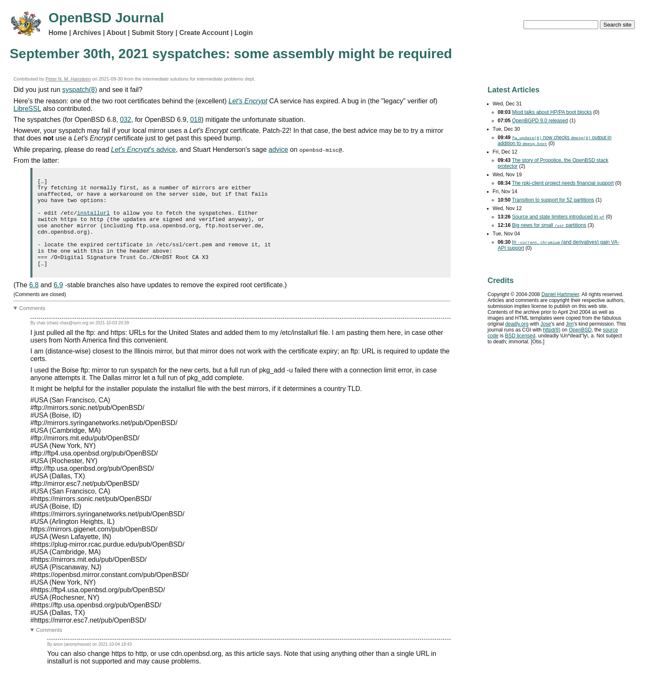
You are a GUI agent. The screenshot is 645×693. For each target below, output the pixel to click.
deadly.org (517, 324)
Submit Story (153, 32)
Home (57, 32)
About (116, 32)
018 (196, 119)
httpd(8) (551, 330)
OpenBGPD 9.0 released (540, 121)
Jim (570, 324)
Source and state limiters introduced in (558, 217)
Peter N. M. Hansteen (68, 78)
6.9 (58, 302)
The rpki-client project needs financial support (562, 183)
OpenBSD (580, 330)
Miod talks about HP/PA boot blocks (552, 112)
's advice (143, 149)
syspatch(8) (79, 89)
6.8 (33, 302)
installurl (93, 220)
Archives (87, 32)
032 (126, 119)
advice (278, 149)
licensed (520, 336)
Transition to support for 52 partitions (553, 200)
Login (243, 32)
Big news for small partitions (549, 225)
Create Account (204, 32)
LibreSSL (27, 108)
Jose (545, 324)
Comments (32, 326)
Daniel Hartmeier (560, 294)
